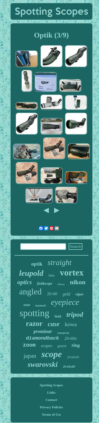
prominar (43, 331)
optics (24, 282)
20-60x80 (69, 366)
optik (36, 264)
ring (76, 345)
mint (26, 305)
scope (51, 354)
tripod (74, 314)
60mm (61, 284)
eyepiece (65, 302)
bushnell (40, 305)
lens (52, 275)
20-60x (70, 338)
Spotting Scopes (51, 385)
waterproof (63, 332)
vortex (72, 272)
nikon (78, 282)
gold (66, 294)
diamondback (42, 338)
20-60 (52, 293)
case (53, 323)
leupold (31, 273)
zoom (29, 345)
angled (30, 291)
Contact (51, 400)
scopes (46, 345)
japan (29, 355)
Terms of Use (51, 414)
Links (51, 392)
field (58, 316)
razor (34, 323)
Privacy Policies (51, 407)
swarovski (43, 364)
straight (60, 262)
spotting (34, 313)
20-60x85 (73, 357)
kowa (71, 324)
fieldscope (44, 283)
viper (80, 294)
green (62, 346)
